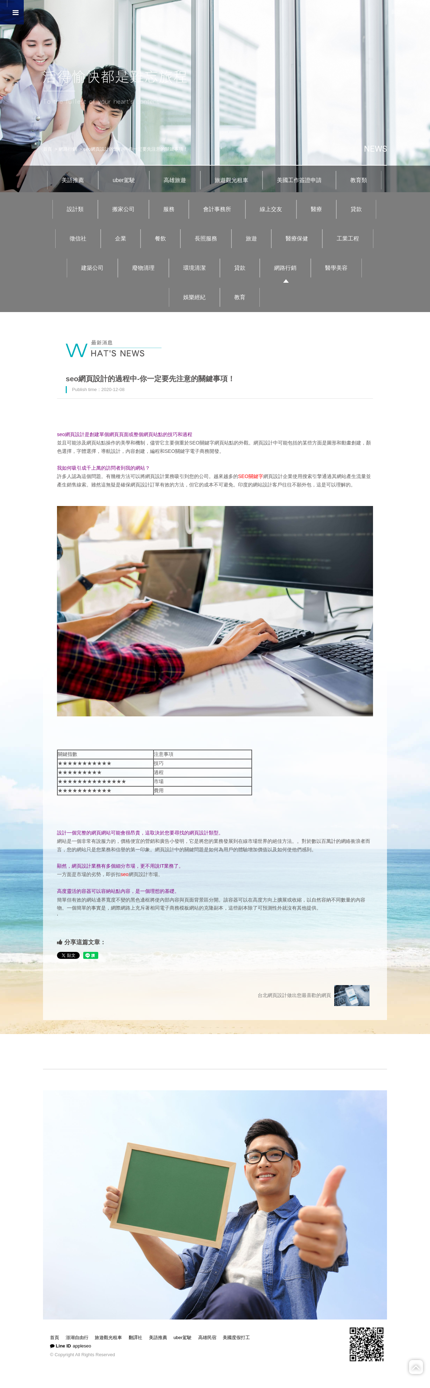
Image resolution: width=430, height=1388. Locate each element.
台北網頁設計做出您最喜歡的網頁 (314, 995)
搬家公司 (123, 209)
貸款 (356, 209)
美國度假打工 (236, 1337)
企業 (120, 238)
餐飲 (160, 238)
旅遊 (251, 238)
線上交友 (271, 209)
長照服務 (206, 238)
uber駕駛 (124, 180)
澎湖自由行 (77, 1337)
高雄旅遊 (175, 180)
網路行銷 (68, 149)
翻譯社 (135, 1337)
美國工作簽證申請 (299, 180)
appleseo (82, 1346)
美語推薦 (73, 180)
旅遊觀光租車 (231, 180)
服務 (168, 209)
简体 (420, 12)
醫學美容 (336, 268)
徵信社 (78, 238)
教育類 (358, 180)
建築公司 (92, 268)
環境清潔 (194, 268)
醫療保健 (297, 238)
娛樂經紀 (194, 297)
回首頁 (399, 12)
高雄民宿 (207, 1337)
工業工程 (348, 238)
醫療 (316, 209)
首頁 (47, 149)
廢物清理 (143, 268)
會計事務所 (217, 209)
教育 (239, 297)
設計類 (75, 209)
